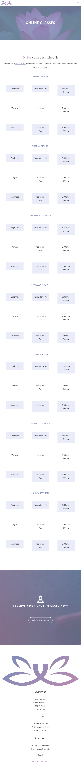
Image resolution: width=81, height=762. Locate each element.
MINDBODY (20, 63)
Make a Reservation (40, 620)
